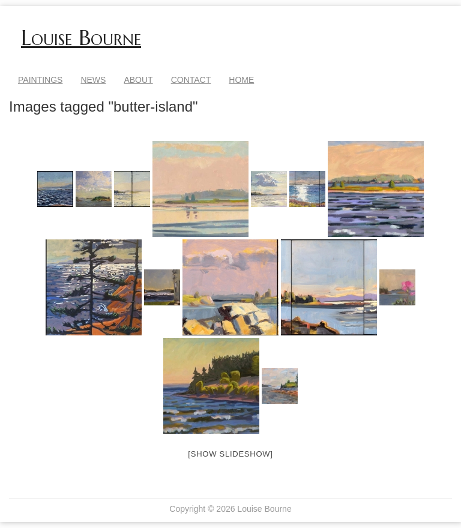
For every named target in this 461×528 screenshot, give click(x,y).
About (138, 80)
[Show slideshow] (230, 453)
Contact (191, 80)
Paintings (40, 80)
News (93, 80)
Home (241, 80)
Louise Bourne (81, 38)
